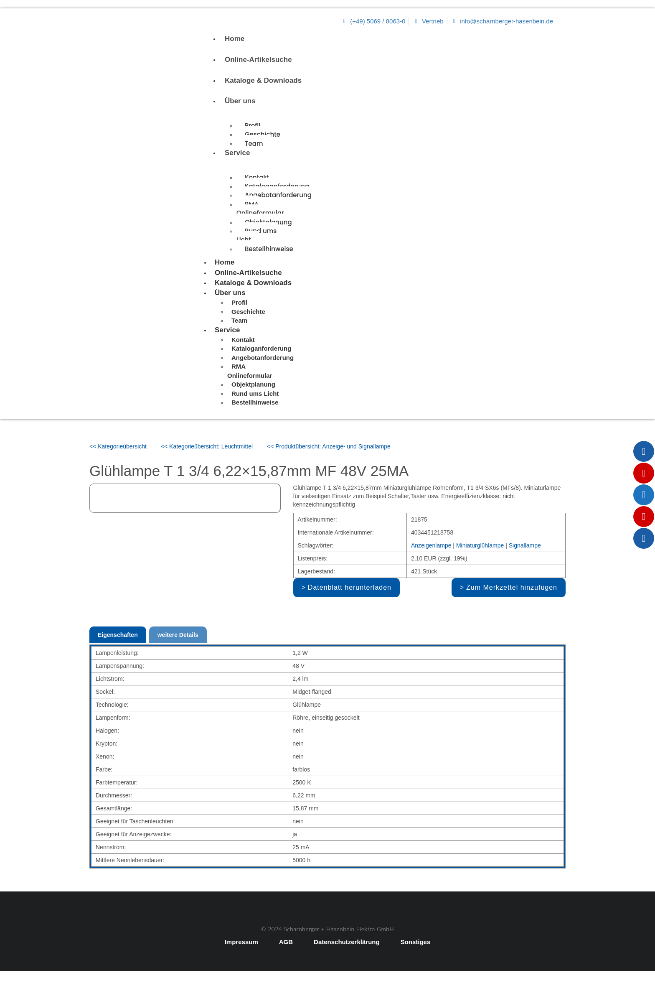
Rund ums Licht (256, 235)
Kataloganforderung (261, 348)
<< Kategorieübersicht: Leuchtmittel (207, 446)
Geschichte (262, 134)
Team (254, 143)
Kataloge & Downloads (263, 80)
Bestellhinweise (269, 248)
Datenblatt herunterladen (349, 587)
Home (234, 39)
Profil (239, 302)
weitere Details (177, 635)
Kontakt (257, 177)
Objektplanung (253, 384)
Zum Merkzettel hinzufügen (511, 587)
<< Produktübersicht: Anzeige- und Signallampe (329, 446)
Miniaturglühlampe (480, 545)
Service (237, 153)
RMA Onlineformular (260, 208)
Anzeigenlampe (431, 545)
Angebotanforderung (278, 195)
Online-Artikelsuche (258, 60)
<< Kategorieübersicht (118, 446)
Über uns (240, 101)
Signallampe (525, 545)
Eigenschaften (118, 635)
